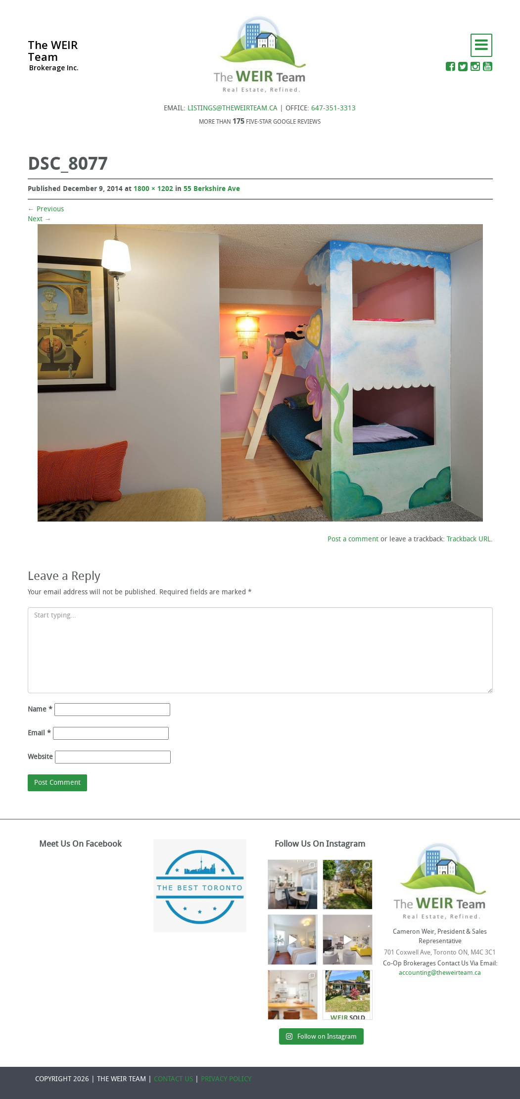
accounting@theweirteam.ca (440, 972)
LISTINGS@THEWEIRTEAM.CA (233, 108)
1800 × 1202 (153, 189)
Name (40, 709)
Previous (46, 209)
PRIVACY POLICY (226, 1079)
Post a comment (353, 539)
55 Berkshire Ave (212, 189)
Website (40, 757)
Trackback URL (469, 539)
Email (39, 733)
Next (39, 219)
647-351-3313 (333, 108)
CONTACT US (173, 1079)
